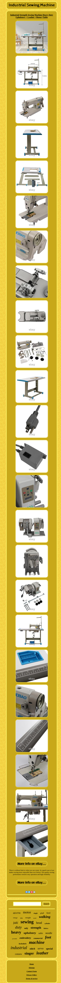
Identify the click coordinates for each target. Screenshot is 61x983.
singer (29, 953)
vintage (15, 918)
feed (48, 913)
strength (36, 927)
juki (15, 922)
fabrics (46, 928)
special (49, 948)
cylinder (47, 923)
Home (32, 964)
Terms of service (31, 979)
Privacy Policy (32, 975)
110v (21, 918)
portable (14, 938)
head (39, 922)
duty (18, 927)
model (34, 918)
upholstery (30, 932)
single (36, 913)
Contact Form (32, 971)
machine (37, 942)
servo (41, 948)
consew (18, 954)
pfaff (42, 913)
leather (42, 953)
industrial (19, 947)
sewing (27, 921)
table (41, 933)
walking (44, 917)
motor (27, 912)
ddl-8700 (17, 913)
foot (48, 937)
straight (28, 918)
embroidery (25, 938)
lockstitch (22, 944)
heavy (16, 932)
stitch (32, 948)
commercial (38, 938)
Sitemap (32, 968)
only (26, 928)
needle (48, 933)
